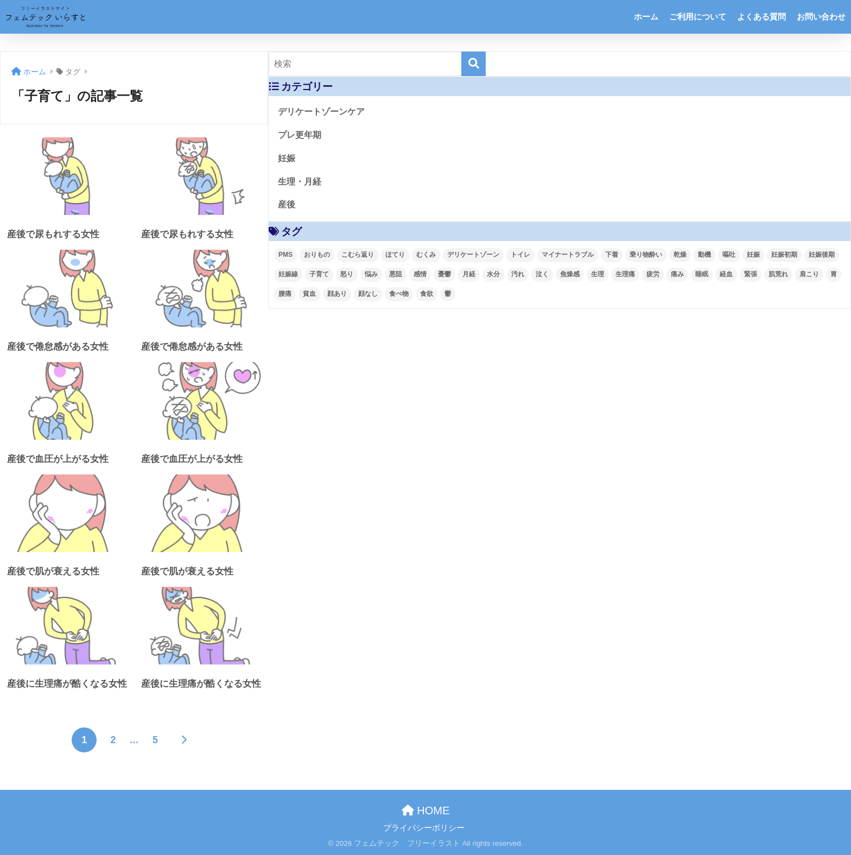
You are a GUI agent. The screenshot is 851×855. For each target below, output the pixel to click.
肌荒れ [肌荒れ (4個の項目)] (778, 274)
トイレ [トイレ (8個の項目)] (520, 254)
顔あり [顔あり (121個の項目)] (337, 293)
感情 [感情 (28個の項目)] (420, 274)
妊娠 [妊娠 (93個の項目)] (753, 254)
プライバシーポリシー (424, 828)
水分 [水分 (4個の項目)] (493, 274)
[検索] (473, 64)
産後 (286, 204)
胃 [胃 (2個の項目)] (833, 274)
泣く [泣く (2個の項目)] (542, 274)
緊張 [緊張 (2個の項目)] (750, 274)
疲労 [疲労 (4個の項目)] (652, 274)
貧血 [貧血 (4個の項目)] (309, 293)
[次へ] (184, 739)
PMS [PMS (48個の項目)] (285, 254)
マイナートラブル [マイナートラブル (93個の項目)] (568, 254)
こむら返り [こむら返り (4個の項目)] (357, 254)
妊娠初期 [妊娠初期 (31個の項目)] (784, 254)
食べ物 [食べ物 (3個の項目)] (399, 293)
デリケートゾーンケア (321, 111)
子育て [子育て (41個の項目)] (319, 274)
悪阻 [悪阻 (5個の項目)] (395, 274)
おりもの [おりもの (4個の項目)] (317, 254)
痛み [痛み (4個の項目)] (677, 274)
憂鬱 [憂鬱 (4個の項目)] (444, 274)
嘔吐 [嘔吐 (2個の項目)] (728, 254)
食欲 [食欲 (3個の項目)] (426, 293)
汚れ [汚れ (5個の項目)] (517, 274)
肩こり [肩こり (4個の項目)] (809, 274)
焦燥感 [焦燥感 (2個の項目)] (570, 274)
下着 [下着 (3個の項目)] (611, 254)
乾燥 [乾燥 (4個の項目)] (680, 254)
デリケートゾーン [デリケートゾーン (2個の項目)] (473, 254)
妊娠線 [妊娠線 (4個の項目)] (288, 274)
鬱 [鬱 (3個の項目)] (447, 293)
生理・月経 (299, 181)
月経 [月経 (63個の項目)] (468, 274)
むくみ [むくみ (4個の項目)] (426, 254)
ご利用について (697, 16)
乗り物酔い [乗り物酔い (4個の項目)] (646, 254)
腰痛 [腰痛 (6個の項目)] (284, 293)
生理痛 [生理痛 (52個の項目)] (625, 274)
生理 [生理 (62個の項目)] (597, 274)
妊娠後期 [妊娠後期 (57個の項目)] (822, 254)
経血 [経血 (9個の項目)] (726, 274)
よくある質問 (761, 16)
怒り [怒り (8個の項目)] (346, 274)
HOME (426, 810)
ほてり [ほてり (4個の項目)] (395, 254)
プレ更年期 (299, 135)
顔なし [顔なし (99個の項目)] (368, 293)
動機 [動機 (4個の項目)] (704, 254)
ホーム (646, 16)
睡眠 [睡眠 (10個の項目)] (701, 274)
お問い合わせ (821, 16)
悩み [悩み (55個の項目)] (371, 274)
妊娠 (286, 158)
